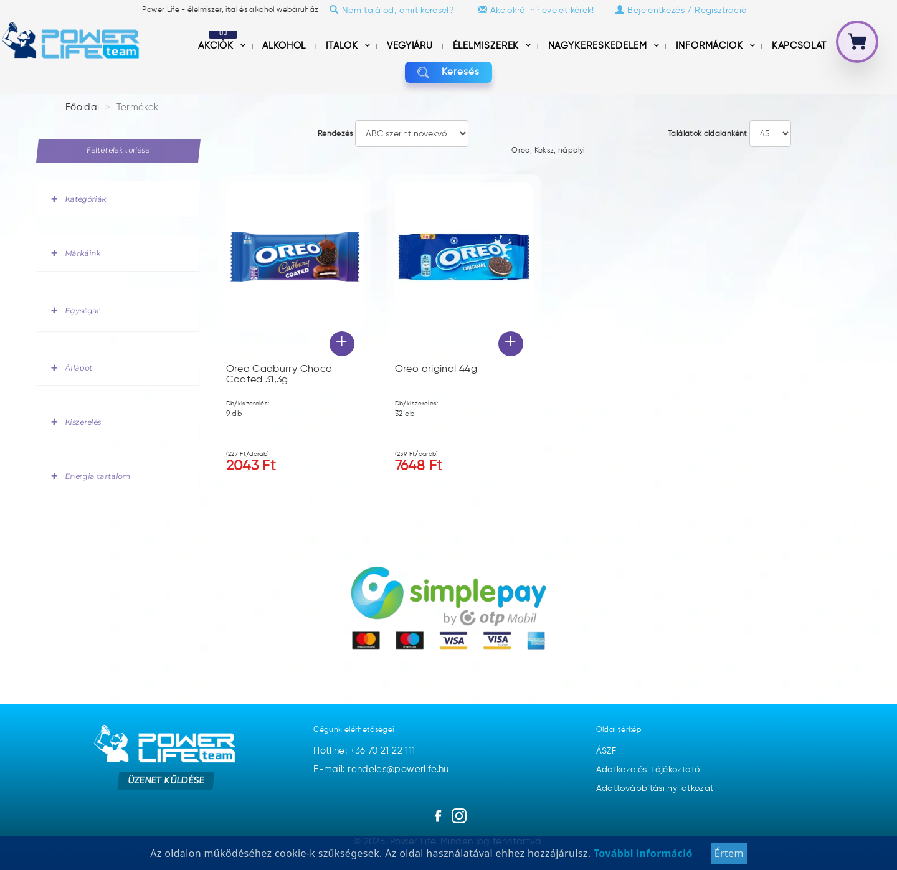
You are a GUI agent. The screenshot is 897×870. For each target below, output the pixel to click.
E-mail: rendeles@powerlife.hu (380, 769)
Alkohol (285, 45)
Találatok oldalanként (708, 134)
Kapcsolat (799, 45)
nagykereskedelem (599, 45)
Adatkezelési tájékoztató (648, 769)
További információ (641, 857)
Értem (729, 857)
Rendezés (335, 134)
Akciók (217, 45)
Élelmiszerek (488, 45)
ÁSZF (606, 751)
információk (711, 45)
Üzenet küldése (166, 780)
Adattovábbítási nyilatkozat (655, 788)
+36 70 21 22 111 (382, 750)
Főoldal (82, 107)
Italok (343, 45)
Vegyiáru (411, 45)
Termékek (137, 107)
